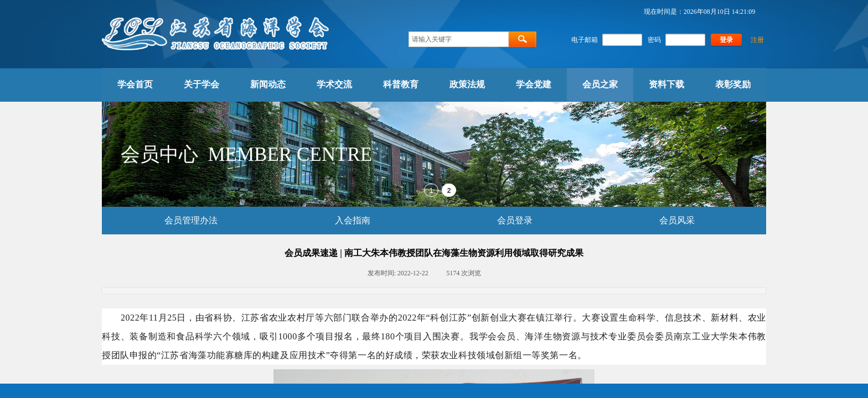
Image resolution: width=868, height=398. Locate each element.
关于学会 (201, 84)
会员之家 (600, 84)
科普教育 (400, 84)
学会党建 (533, 84)
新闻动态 (268, 84)
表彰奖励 (733, 84)
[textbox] (459, 39)
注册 (757, 40)
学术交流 (334, 84)
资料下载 (666, 84)
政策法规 (467, 84)
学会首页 (135, 84)
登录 (726, 40)
